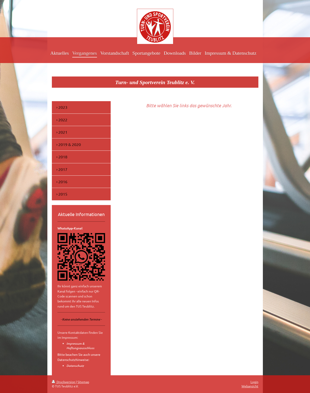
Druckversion (64, 382)
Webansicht (250, 386)
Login (254, 382)
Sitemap (83, 382)
